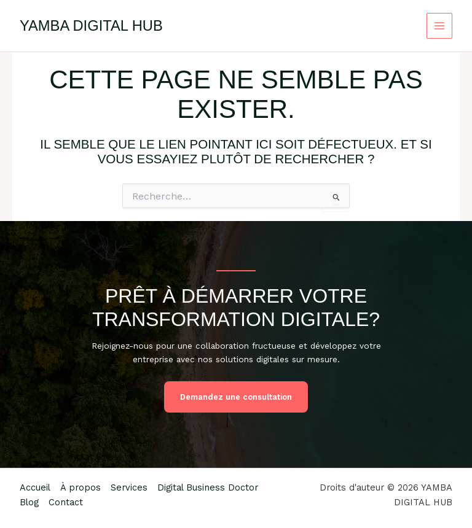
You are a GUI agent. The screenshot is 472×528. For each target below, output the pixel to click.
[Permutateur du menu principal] (440, 26)
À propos (80, 487)
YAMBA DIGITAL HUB (91, 26)
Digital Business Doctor (207, 487)
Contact (66, 502)
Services (129, 487)
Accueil (35, 487)
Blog (29, 502)
